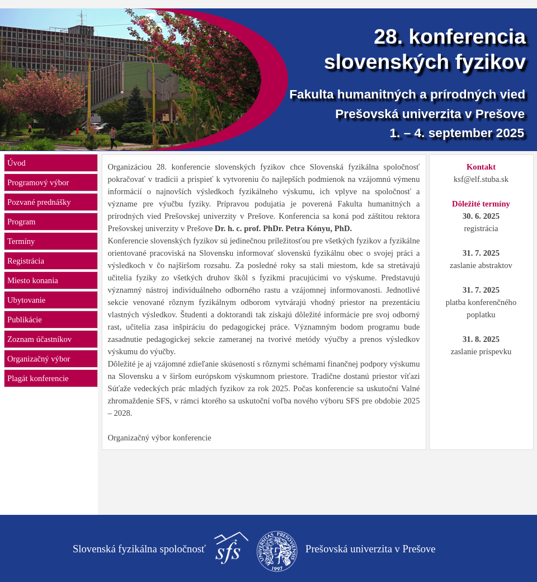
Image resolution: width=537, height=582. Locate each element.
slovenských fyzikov (425, 61)
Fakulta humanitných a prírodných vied (407, 94)
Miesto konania (32, 280)
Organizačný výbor (38, 358)
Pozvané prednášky (39, 202)
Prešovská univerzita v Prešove (430, 113)
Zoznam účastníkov (39, 339)
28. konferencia (450, 36)
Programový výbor (38, 182)
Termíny (21, 241)
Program (21, 221)
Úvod (16, 162)
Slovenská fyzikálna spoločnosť (139, 549)
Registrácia (25, 260)
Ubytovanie (26, 299)
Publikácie (24, 319)
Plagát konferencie (37, 378)
